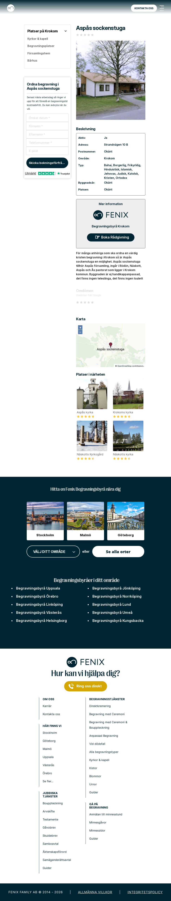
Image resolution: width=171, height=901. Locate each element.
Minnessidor (97, 830)
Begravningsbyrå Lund (111, 604)
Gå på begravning (98, 806)
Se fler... (48, 781)
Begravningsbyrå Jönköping (116, 588)
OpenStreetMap (124, 366)
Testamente (50, 819)
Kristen (109, 178)
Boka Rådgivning (115, 237)
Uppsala (48, 757)
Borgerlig (119, 165)
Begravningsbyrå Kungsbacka (118, 621)
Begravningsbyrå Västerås (39, 612)
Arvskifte (49, 811)
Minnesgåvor (97, 822)
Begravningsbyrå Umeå (112, 612)
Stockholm (50, 732)
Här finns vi (52, 726)
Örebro (47, 773)
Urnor (93, 784)
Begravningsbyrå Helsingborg (41, 621)
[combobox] (53, 551)
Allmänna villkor (95, 892)
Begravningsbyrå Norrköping (116, 596)
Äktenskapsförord (55, 852)
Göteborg (49, 741)
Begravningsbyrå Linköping (39, 604)
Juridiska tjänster (50, 794)
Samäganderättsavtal (57, 860)
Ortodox (121, 178)
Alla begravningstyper (103, 752)
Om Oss (48, 699)
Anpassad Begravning (103, 735)
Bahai (108, 165)
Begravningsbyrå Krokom (111, 226)
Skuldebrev (50, 835)
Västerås (48, 765)
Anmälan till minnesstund (105, 814)
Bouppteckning (53, 803)
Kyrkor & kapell (99, 760)
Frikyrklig (134, 165)
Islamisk (126, 169)
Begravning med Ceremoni (107, 714)
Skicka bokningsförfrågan (48, 163)
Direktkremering (100, 706)
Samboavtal (51, 843)
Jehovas (110, 173)
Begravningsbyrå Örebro (37, 596)
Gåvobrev (49, 827)
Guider (93, 792)
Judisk (121, 173)
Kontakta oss (143, 8)
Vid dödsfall (97, 744)
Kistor (93, 768)
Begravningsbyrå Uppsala (38, 588)
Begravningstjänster (107, 699)
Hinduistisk (111, 169)
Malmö (47, 749)
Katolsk (133, 173)
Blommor (95, 776)
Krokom (109, 158)
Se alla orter (118, 551)
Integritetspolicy (145, 892)
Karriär (47, 706)
